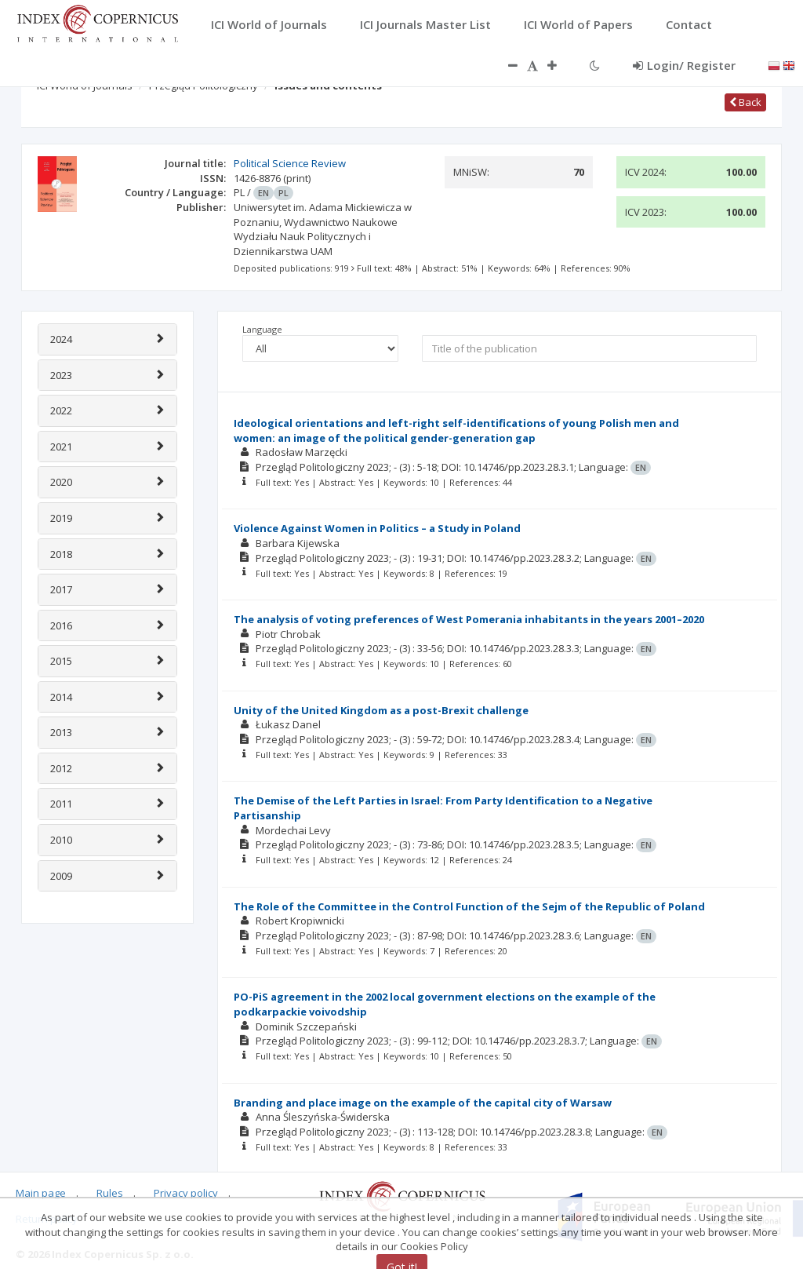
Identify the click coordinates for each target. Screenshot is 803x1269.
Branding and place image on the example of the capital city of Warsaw (423, 1103)
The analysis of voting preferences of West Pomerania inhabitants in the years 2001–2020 (469, 619)
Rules (109, 1193)
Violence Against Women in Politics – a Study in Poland (377, 528)
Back (745, 102)
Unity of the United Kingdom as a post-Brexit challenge (381, 710)
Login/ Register (684, 65)
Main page (41, 1193)
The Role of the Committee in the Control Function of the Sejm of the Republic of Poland (469, 906)
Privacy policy (186, 1193)
